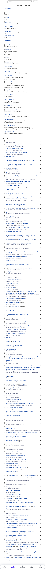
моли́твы (36, 212)
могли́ (10, 247)
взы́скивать (9, 62)
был (30, 164)
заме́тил (9, 444)
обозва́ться (8, 76)
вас (25, 367)
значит (26, 506)
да (13, 512)
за (12, 208)
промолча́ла (22, 459)
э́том (25, 467)
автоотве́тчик (9, 94)
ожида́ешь (22, 531)
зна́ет (15, 341)
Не (6, 168)
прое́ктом (8, 367)
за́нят (32, 164)
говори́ (9, 168)
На (6, 193)
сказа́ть (15, 272)
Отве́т (7, 349)
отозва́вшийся (10, 125)
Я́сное (7, 341)
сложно (8, 540)
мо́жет (10, 181)
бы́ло (14, 227)
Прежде (8, 219)
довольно (21, 546)
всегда (10, 455)
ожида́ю (16, 523)
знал (9, 322)
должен (28, 176)
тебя (15, 176)
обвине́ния (20, 293)
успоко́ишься (22, 329)
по (24, 227)
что (13, 148)
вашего (21, 523)
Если (7, 152)
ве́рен (33, 160)
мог (9, 423)
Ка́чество (8, 197)
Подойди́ (8, 471)
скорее (28, 247)
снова (17, 235)
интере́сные (27, 546)
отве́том (19, 204)
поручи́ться (9, 31)
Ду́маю (7, 172)
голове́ (27, 227)
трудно (10, 380)
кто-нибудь (13, 448)
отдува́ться (9, 90)
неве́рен (14, 260)
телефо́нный (16, 302)
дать (27, 223)
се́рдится (19, 176)
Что (7, 243)
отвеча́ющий (9, 99)
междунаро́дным (15, 198)
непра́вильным (17, 399)
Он (23, 212)
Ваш (7, 260)
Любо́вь (8, 544)
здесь (30, 427)
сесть (26, 427)
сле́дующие (15, 326)
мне (21, 251)
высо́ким (8, 198)
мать (10, 176)
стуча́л (9, 235)
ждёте (25, 544)
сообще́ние (37, 357)
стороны (14, 293)
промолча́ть (9, 82)
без (14, 160)
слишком (34, 539)
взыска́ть (8, 40)
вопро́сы (27, 181)
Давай (7, 283)
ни (12, 243)
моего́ (21, 345)
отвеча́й (12, 283)
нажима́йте (19, 358)
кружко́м (21, 502)
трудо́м (23, 384)
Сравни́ (8, 204)
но (24, 235)
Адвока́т (8, 291)
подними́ (21, 219)
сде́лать (19, 427)
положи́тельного (28, 523)
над (15, 223)
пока (20, 544)
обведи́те (15, 502)
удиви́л (17, 145)
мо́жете (14, 369)
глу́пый (10, 145)
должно (25, 197)
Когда (7, 176)
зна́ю (37, 208)
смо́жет (29, 291)
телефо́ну (14, 471)
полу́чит (37, 251)
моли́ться (13, 212)
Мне (7, 380)
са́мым (35, 197)
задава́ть (14, 181)
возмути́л (16, 395)
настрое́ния (20, 353)
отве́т (7, 17)
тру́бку (11, 392)
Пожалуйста (9, 231)
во (28, 475)
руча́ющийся (9, 132)
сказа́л (28, 403)
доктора (13, 428)
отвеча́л (15, 152)
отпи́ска (7, 71)
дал (8, 384)
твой (11, 172)
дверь (14, 235)
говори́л (24, 152)
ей (36, 176)
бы (9, 152)
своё (20, 432)
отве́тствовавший (11, 110)
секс (33, 544)
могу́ (9, 216)
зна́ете (9, 310)
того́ (30, 251)
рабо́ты (32, 366)
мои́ (22, 264)
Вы (6, 247)
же (6, 177)
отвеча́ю (9, 208)
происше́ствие (18, 279)
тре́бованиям (23, 198)
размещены (9, 360)
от (27, 239)
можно (24, 247)
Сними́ (7, 392)
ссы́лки (25, 358)
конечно (9, 358)
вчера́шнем (32, 475)
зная (9, 459)
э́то (13, 279)
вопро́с (13, 156)
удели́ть (19, 369)
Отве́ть (8, 156)
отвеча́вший (9, 114)
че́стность (18, 208)
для (21, 366)
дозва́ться (8, 66)
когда (15, 329)
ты (23, 176)
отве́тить (8, 8)
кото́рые (30, 358)
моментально (21, 455)
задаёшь (11, 531)
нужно (15, 367)
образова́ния (19, 197)
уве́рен (22, 291)
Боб (7, 298)
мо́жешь (10, 515)
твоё (16, 164)
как (21, 247)
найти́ (11, 540)
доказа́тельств (19, 160)
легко (21, 193)
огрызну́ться (9, 26)
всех (21, 145)
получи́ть (19, 367)
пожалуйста (17, 392)
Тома (23, 204)
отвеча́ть (8, 13)
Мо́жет (7, 448)
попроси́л (9, 251)
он (10, 243)
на (10, 156)
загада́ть (8, 49)
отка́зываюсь (10, 314)
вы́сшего (13, 197)
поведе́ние (34, 432)
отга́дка (7, 57)
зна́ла (18, 148)
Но (18, 544)
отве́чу (9, 279)
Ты (6, 287)
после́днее (37, 367)
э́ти (20, 333)
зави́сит (13, 353)
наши (31, 212)
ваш (18, 407)
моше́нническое (28, 357)
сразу (23, 251)
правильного (19, 535)
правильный (12, 349)
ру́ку (25, 219)
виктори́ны (29, 268)
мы (19, 239)
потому (24, 164)
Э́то (7, 141)
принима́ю (9, 160)
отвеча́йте (17, 357)
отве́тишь (13, 306)
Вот (7, 376)
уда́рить (18, 227)
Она (7, 181)
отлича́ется (15, 345)
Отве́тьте (8, 302)
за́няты (16, 366)
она (15, 148)
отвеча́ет (14, 455)
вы (13, 366)
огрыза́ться (9, 45)
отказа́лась (11, 264)
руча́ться (8, 22)
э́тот (9, 193)
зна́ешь (10, 287)
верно (22, 185)
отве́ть (15, 231)
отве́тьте (15, 256)
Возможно (8, 148)
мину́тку (23, 369)
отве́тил (10, 164)
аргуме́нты (9, 293)
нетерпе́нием (10, 523)
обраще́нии (31, 293)
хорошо (33, 208)
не (12, 152)
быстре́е (16, 283)
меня (22, 227)
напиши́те (15, 467)
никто (27, 235)
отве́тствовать (10, 36)
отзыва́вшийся (10, 119)
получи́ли (24, 239)
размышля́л (11, 223)
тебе (18, 272)
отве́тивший (9, 105)
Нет (7, 419)
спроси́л (15, 243)
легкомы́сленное (26, 432)
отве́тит (26, 212)
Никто (7, 463)
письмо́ (20, 164)
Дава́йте (8, 212)
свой (11, 204)
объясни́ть (34, 291)
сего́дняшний (11, 239)
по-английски (27, 326)
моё (7, 252)
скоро (9, 486)
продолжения (26, 366)
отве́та (33, 239)
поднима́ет (9, 546)
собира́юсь (10, 272)
